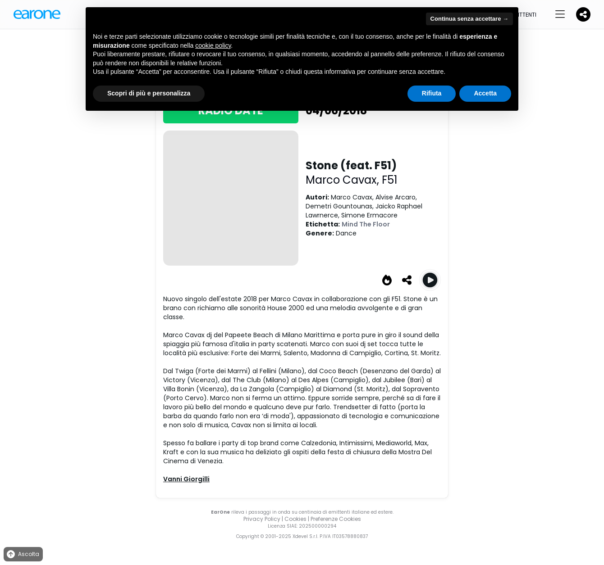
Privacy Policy (261, 519)
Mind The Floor (366, 224)
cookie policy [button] (213, 45)
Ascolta (22, 554)
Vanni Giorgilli (186, 479)
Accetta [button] (485, 93)
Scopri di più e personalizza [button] (148, 93)
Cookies (295, 519)
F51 (390, 179)
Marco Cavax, (344, 179)
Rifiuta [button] (432, 93)
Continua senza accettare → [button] (469, 18)
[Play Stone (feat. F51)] (430, 280)
